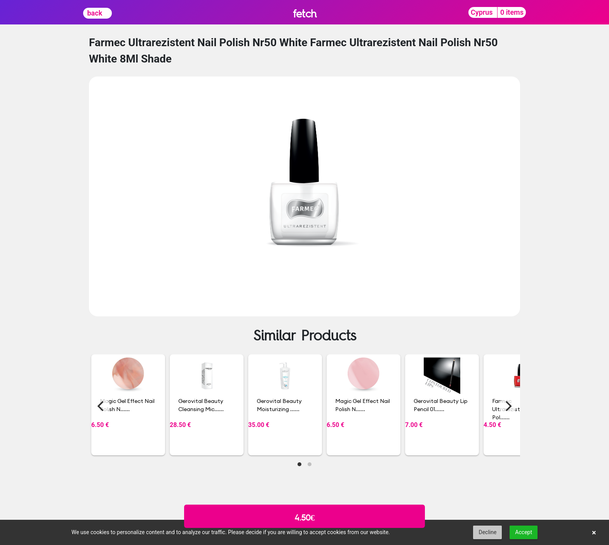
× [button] (594, 532)
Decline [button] (487, 532)
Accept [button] (523, 532)
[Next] (507, 406)
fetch (305, 13)
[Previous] (101, 406)
